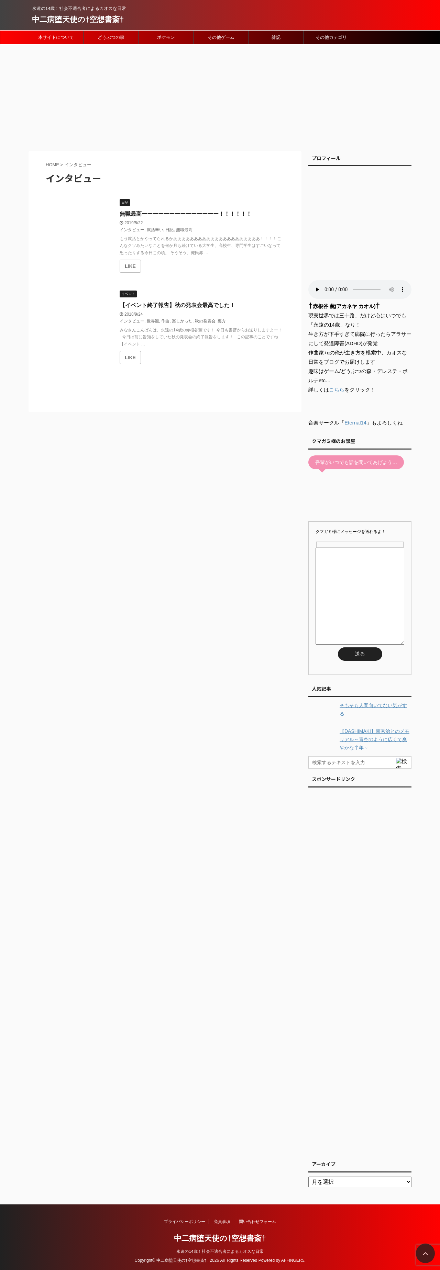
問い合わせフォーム (257, 1221)
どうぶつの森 (111, 37)
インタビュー (132, 229)
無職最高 (184, 229)
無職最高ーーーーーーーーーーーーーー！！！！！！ (186, 214)
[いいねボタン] (130, 266)
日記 (169, 229)
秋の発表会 (205, 321)
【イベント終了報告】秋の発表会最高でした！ (177, 305)
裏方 (222, 321)
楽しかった (182, 321)
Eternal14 (355, 423)
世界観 (153, 321)
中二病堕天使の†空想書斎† (78, 19)
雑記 (276, 37)
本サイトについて (56, 37)
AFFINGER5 (292, 1260)
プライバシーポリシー (184, 1221)
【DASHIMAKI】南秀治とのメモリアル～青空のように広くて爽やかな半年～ (374, 739)
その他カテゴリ (331, 37)
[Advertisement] (220, 96)
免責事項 (222, 1221)
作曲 (165, 321)
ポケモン (166, 37)
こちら (336, 390)
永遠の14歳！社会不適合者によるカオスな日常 (219, 1251)
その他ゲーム (221, 37)
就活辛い (155, 229)
